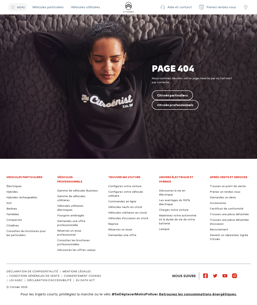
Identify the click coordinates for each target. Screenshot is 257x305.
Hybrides (12, 192)
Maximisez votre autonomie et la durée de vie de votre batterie (177, 219)
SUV (9, 203)
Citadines (12, 225)
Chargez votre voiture (174, 210)
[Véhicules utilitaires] (85, 7)
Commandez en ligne (122, 201)
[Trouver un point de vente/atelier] (246, 7)
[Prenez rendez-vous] (217, 7)
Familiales (12, 214)
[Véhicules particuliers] (48, 7)
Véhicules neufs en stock (125, 207)
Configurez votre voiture (125, 186)
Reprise (113, 224)
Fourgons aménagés (70, 215)
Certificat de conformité (226, 208)
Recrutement (219, 229)
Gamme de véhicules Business (77, 190)
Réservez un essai (120, 229)
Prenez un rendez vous (225, 192)
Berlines (11, 208)
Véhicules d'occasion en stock (128, 218)
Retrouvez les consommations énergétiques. (198, 294)
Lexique (164, 229)
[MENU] (17, 7)
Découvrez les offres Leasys (76, 250)
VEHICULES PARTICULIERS (24, 177)
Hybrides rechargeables (21, 197)
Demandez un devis (223, 197)
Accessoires (218, 203)
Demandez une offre (122, 235)
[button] (175, 7)
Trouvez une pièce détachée (229, 214)
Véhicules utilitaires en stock (127, 212)
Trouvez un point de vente (228, 186)
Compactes (14, 220)
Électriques (14, 186)
